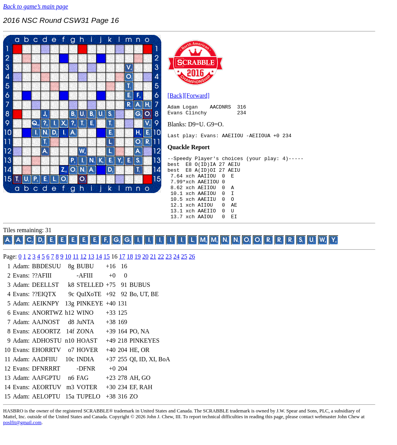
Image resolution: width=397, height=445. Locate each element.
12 (83, 272)
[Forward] (197, 95)
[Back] (176, 95)
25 (184, 272)
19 (138, 272)
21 (153, 272)
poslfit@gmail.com (22, 439)
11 (76, 272)
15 (107, 272)
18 (130, 272)
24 (176, 272)
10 (68, 272)
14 (99, 272)
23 (169, 272)
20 (145, 272)
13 (91, 272)
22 (161, 272)
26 (192, 272)
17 (122, 272)
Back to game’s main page (35, 6)
